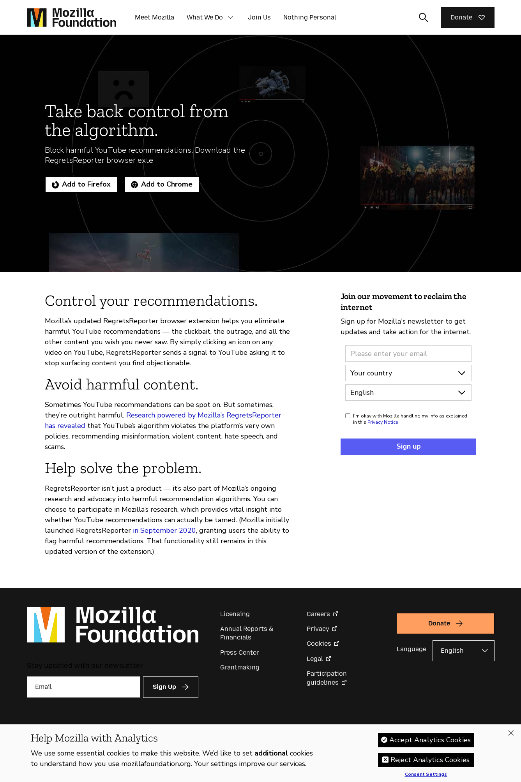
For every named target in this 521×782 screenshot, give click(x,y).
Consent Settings (426, 774)
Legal (315, 658)
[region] (260, 753)
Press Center (239, 652)
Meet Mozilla (154, 17)
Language (411, 649)
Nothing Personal (309, 17)
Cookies (319, 643)
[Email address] (408, 353)
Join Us (259, 17)
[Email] (83, 686)
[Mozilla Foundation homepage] (71, 17)
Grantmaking (240, 667)
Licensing (235, 614)
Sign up (408, 446)
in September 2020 (164, 530)
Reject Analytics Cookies (430, 759)
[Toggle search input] (423, 17)
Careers (318, 614)
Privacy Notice (382, 422)
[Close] (511, 733)
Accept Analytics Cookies (430, 740)
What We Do (205, 17)
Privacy (318, 628)
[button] (230, 17)
